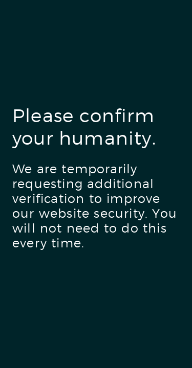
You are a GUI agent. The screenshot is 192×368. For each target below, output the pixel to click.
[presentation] (90, 296)
